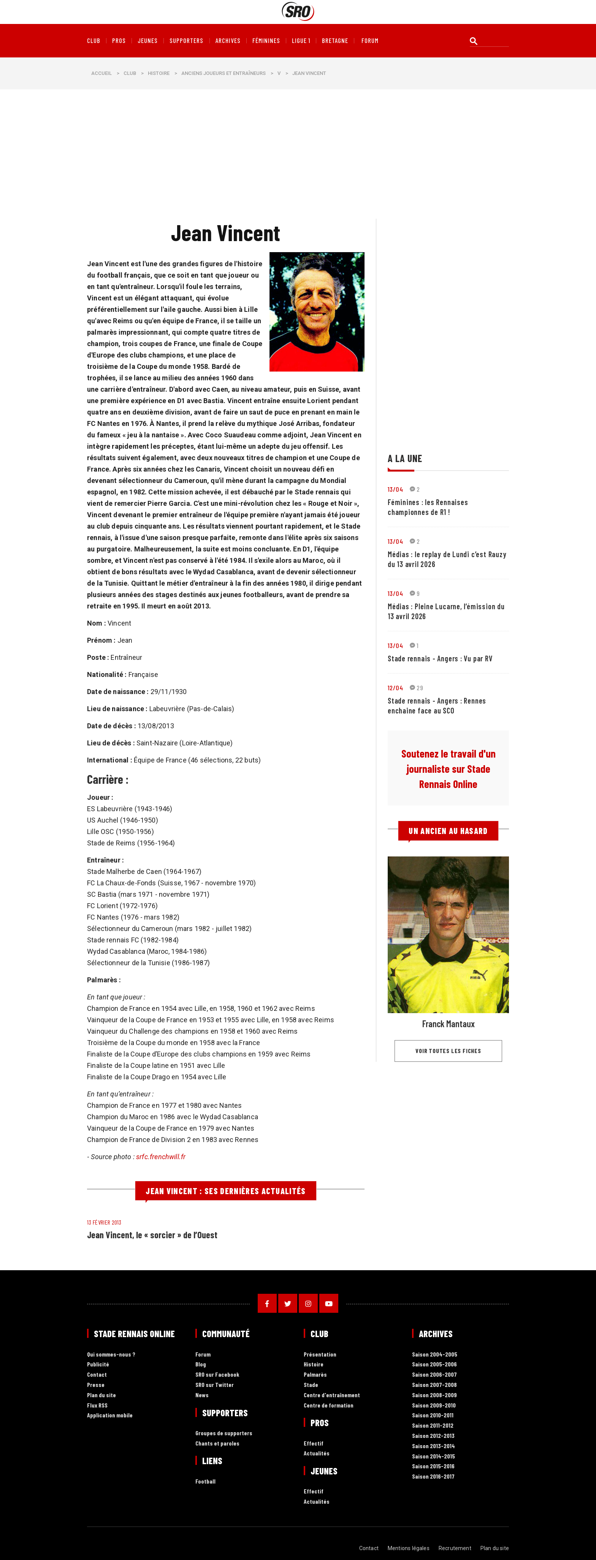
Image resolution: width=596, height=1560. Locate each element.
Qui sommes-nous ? (111, 1354)
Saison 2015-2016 (433, 1466)
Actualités (317, 1453)
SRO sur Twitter (214, 1384)
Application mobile (110, 1415)
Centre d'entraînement (332, 1395)
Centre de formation (328, 1405)
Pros (119, 40)
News (202, 1395)
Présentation (320, 1354)
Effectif (313, 1443)
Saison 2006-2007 (434, 1374)
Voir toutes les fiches (448, 1050)
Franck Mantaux (448, 1023)
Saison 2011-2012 (432, 1425)
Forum (203, 1354)
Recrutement (455, 1548)
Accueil (101, 73)
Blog (200, 1364)
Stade (311, 1384)
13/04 (395, 489)
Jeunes (148, 40)
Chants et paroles (217, 1443)
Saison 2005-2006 (434, 1364)
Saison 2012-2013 (433, 1435)
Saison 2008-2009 (434, 1395)
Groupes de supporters (223, 1433)
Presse (96, 1384)
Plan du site (101, 1395)
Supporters (186, 40)
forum (370, 40)
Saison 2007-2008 (434, 1384)
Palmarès (315, 1374)
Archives (228, 40)
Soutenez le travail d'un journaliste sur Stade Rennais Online (448, 768)
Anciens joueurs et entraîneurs (223, 73)
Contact (97, 1374)
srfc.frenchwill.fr (160, 1157)
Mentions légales (409, 1548)
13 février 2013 (104, 1222)
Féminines (266, 40)
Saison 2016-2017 (433, 1476)
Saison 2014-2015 (433, 1456)
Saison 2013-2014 (433, 1446)
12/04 (395, 687)
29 (416, 688)
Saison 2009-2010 (434, 1405)
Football (205, 1481)
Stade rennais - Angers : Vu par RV (440, 658)
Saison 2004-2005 (434, 1354)
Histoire (159, 73)
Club (93, 40)
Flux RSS (97, 1405)
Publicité (98, 1364)
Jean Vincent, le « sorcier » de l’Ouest (152, 1234)
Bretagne (335, 40)
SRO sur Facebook (217, 1374)
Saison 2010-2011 (432, 1415)
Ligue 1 (301, 40)
